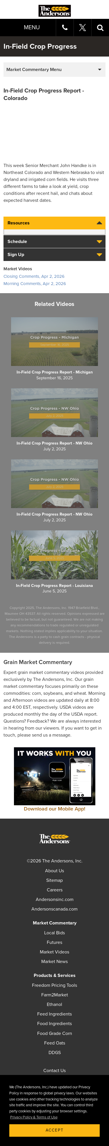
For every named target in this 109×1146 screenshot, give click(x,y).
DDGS (55, 1053)
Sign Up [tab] (56, 254)
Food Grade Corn (54, 1033)
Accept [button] (55, 1130)
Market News (54, 961)
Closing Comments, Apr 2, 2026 (34, 276)
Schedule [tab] (56, 241)
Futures (54, 942)
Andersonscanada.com (54, 909)
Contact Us (54, 1071)
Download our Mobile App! (54, 809)
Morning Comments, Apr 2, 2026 (34, 283)
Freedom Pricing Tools (54, 985)
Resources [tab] (56, 223)
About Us (54, 871)
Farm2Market (54, 995)
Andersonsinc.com (55, 899)
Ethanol (54, 1004)
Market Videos (54, 952)
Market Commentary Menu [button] (34, 69)
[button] (100, 27)
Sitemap (54, 880)
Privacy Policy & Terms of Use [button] (34, 1117)
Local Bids (54, 933)
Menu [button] (32, 27)
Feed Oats (54, 1043)
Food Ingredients (54, 1024)
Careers (54, 890)
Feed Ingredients (54, 1014)
